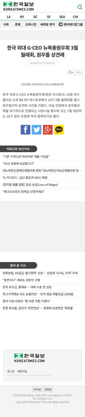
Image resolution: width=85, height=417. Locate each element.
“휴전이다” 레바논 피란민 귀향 (21, 280)
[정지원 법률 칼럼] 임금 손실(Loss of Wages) (30, 184)
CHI (75, 17)
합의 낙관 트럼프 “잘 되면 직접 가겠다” (26, 301)
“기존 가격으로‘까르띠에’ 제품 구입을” (26, 156)
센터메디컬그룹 (71, 24)
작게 (79, 72)
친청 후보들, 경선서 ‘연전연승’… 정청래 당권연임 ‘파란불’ (38, 308)
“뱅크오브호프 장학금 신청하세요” (24, 191)
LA (8, 17)
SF (49, 17)
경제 (17, 24)
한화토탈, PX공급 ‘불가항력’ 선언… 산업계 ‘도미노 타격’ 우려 (40, 273)
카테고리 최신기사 (18, 149)
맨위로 (48, 389)
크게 (71, 72)
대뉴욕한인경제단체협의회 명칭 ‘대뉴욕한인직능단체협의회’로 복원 (44, 170)
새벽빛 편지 (47, 24)
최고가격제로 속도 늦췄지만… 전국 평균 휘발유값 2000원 (38, 294)
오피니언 (30, 24)
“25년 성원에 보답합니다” (18, 163)
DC (35, 17)
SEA (62, 17)
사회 (6, 24)
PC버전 (37, 389)
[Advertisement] (42, 226)
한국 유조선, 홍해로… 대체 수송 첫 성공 (27, 287)
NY (22, 17)
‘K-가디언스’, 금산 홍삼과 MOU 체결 (25, 177)
